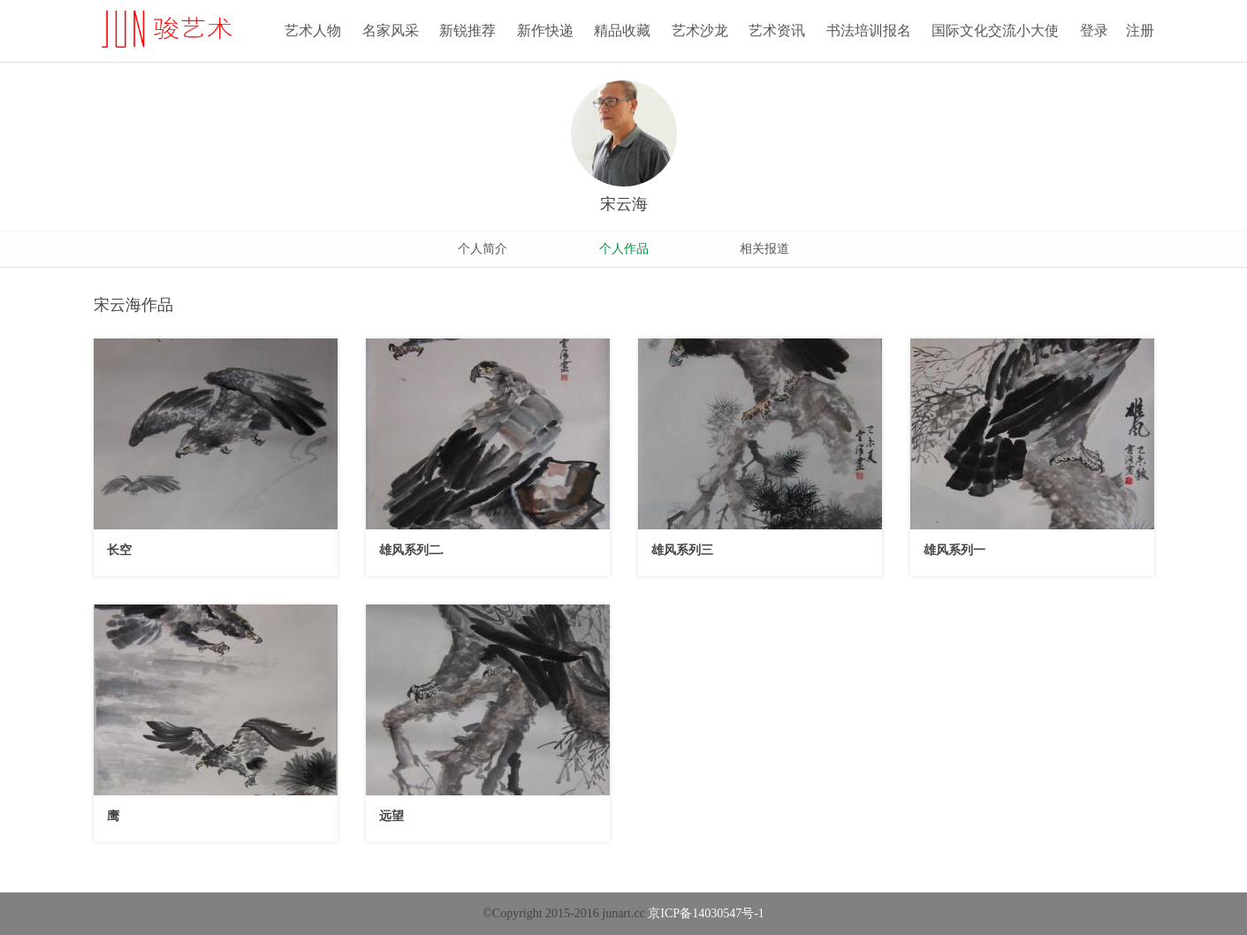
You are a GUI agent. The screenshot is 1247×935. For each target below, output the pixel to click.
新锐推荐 (467, 30)
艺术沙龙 (700, 30)
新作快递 (545, 30)
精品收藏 (622, 30)
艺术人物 (313, 30)
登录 (1094, 30)
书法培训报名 (868, 30)
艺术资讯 (777, 30)
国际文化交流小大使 (995, 30)
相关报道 (764, 248)
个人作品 (624, 248)
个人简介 (482, 248)
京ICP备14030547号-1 (706, 913)
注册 (1140, 30)
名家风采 (390, 30)
